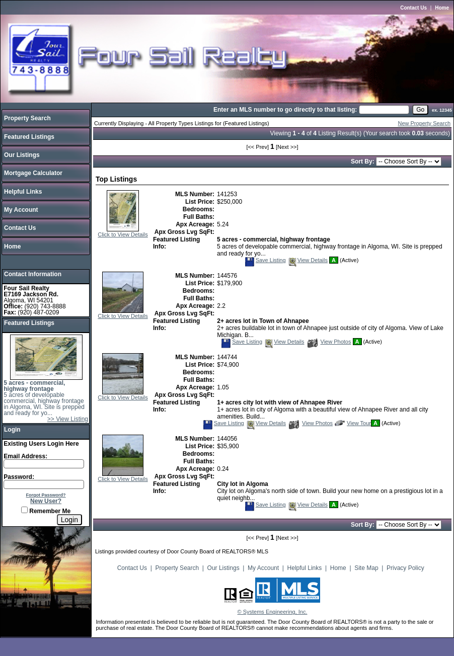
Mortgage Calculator (33, 173)
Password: (19, 476)
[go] (420, 110)
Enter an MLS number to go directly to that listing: (285, 109)
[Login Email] (44, 463)
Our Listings (22, 154)
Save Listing (265, 260)
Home (442, 8)
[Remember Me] (24, 510)
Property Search (27, 118)
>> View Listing (67, 419)
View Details (307, 260)
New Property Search (424, 123)
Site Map (366, 567)
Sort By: (363, 161)
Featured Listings (29, 136)
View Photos (329, 342)
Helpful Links (23, 191)
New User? (45, 501)
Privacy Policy (405, 567)
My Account (21, 209)
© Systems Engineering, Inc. (273, 612)
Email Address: (25, 456)
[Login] (69, 519)
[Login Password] (44, 484)
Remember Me (45, 511)
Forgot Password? (46, 495)
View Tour (353, 423)
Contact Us (413, 8)
